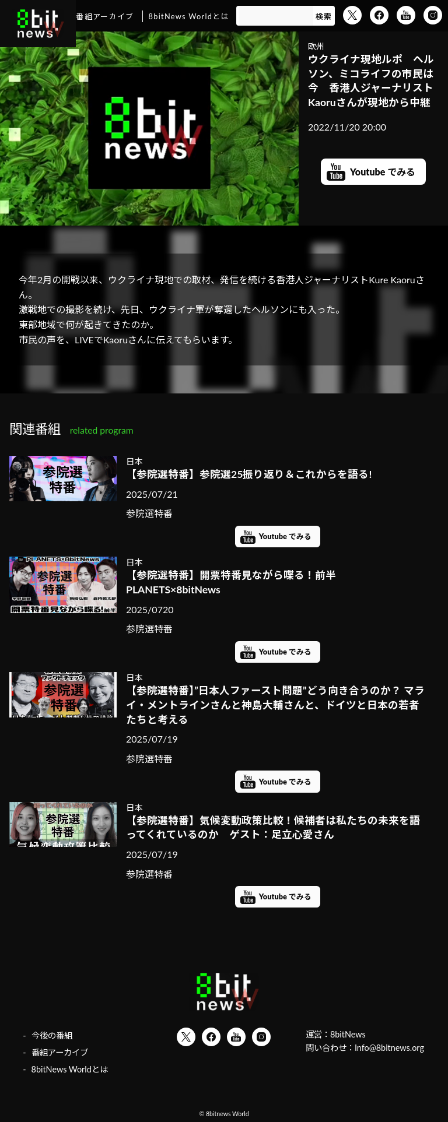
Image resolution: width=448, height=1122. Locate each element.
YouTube (406, 15)
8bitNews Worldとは (189, 16)
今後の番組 (52, 1035)
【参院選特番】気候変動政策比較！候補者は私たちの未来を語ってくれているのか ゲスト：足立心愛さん (273, 827)
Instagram (433, 15)
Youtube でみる (382, 171)
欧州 (316, 46)
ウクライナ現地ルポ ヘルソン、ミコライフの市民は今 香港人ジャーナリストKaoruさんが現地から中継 (371, 80)
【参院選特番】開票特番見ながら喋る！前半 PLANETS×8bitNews (231, 582)
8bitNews (348, 1034)
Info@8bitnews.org (389, 1048)
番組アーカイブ (105, 16)
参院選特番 (149, 513)
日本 (134, 461)
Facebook (379, 15)
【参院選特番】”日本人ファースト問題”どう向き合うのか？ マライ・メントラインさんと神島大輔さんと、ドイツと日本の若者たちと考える (275, 704)
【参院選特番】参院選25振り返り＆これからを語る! (249, 474)
